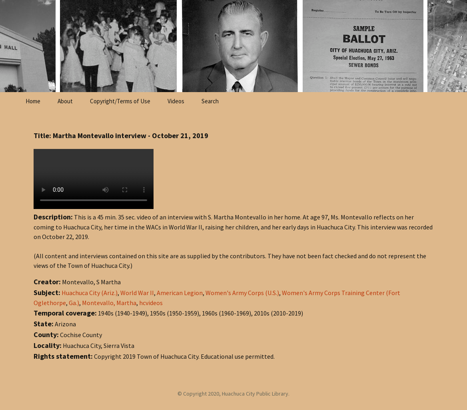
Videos (176, 101)
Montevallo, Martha (109, 303)
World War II (137, 293)
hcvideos (151, 303)
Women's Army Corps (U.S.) (242, 293)
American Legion (180, 293)
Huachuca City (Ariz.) (90, 293)
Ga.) (74, 303)
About (65, 101)
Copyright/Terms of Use (120, 101)
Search (210, 101)
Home (33, 101)
